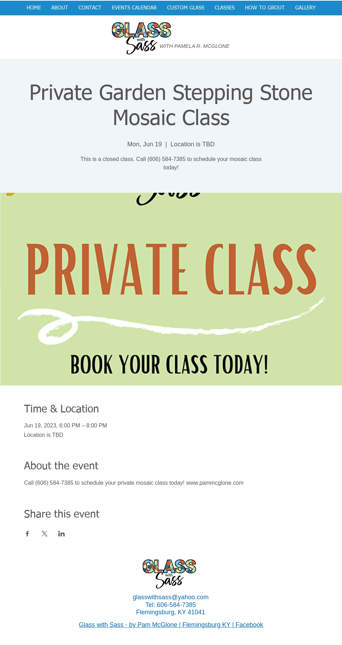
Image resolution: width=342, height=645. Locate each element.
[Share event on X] (44, 533)
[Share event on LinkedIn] (61, 533)
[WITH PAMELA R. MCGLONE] (197, 46)
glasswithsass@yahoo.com (170, 597)
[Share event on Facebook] (27, 533)
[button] (185, 8)
